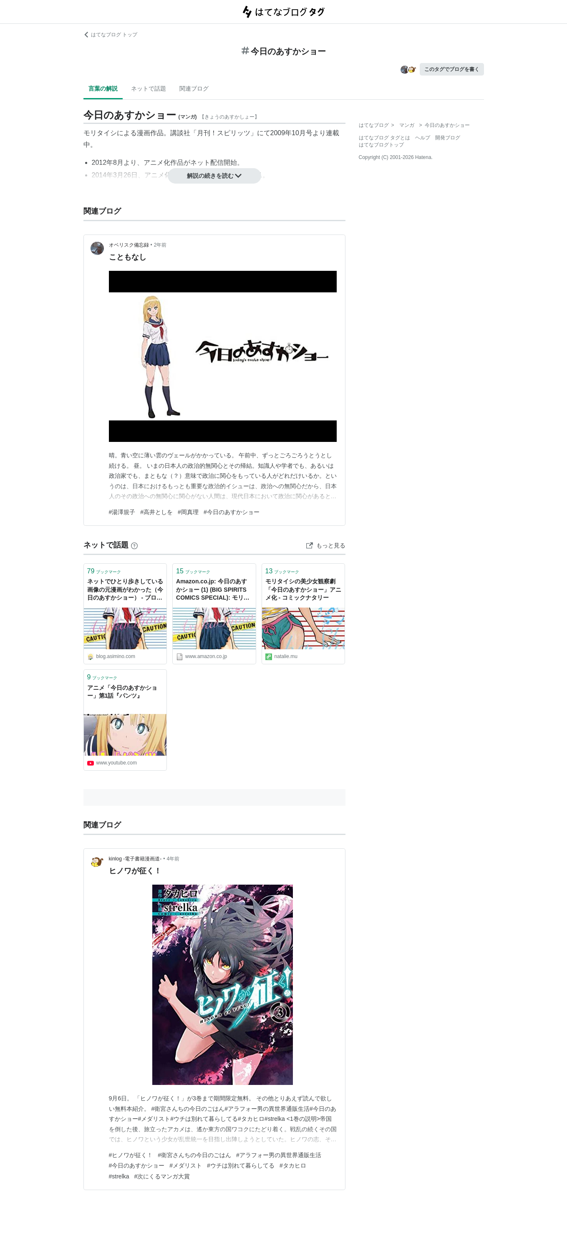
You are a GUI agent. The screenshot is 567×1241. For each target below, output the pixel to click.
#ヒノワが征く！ (131, 1155)
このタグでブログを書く (451, 69)
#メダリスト (185, 1165)
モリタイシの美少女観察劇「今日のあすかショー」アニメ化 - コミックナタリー (303, 589)
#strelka (119, 1176)
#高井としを (156, 512)
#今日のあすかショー (232, 512)
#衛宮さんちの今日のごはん (194, 1155)
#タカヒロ (293, 1165)
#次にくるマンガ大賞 (162, 1176)
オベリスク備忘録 (129, 245)
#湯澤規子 (122, 512)
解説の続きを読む (214, 175)
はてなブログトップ (381, 145)
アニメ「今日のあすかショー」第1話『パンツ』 (122, 691)
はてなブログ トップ (110, 35)
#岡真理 (188, 512)
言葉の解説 (103, 88)
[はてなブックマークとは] (134, 545)
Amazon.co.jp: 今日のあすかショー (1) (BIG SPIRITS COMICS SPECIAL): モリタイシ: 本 (212, 590)
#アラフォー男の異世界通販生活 (278, 1155)
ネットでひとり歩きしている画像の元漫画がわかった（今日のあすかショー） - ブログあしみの (125, 590)
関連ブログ (194, 88)
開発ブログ (447, 138)
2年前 (160, 245)
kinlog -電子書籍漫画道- (135, 859)
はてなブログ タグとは (384, 138)
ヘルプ (422, 138)
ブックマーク (104, 571)
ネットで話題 (148, 88)
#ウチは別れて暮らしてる (241, 1165)
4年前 (172, 859)
